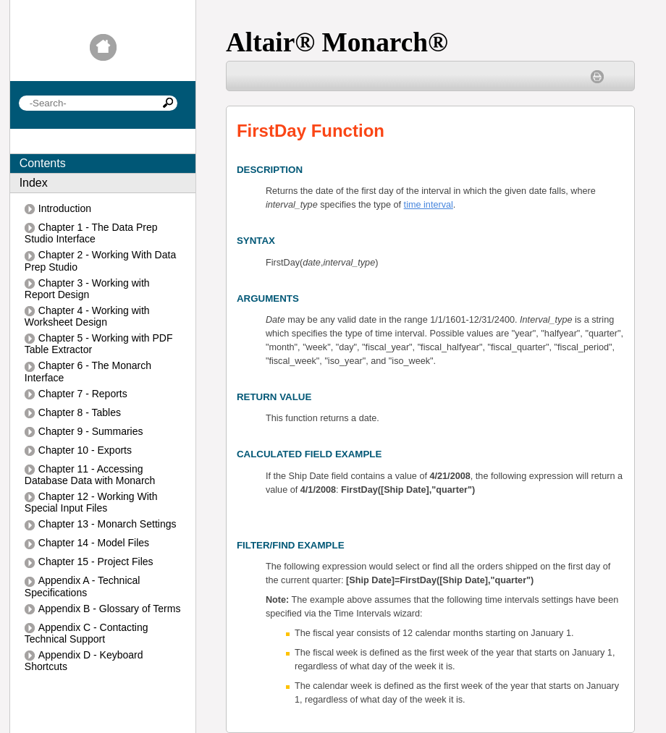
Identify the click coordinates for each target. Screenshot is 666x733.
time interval (428, 205)
